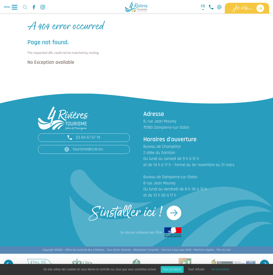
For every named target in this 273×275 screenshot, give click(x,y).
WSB (188, 250)
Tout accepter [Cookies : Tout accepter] (172, 269)
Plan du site (224, 250)
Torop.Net (153, 250)
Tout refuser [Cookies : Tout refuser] (196, 269)
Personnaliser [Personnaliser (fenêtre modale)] (220, 269)
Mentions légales (204, 250)
